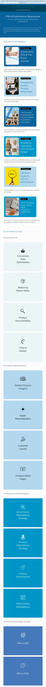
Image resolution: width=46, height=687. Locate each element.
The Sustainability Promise (23, 611)
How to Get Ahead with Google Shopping (23, 643)
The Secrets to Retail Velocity (23, 602)
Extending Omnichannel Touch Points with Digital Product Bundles (23, 621)
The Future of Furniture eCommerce (23, 580)
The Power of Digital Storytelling (23, 562)
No (25, 2)
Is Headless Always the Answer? (23, 571)
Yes (24, 2)
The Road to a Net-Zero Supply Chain (23, 590)
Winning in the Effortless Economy (23, 630)
